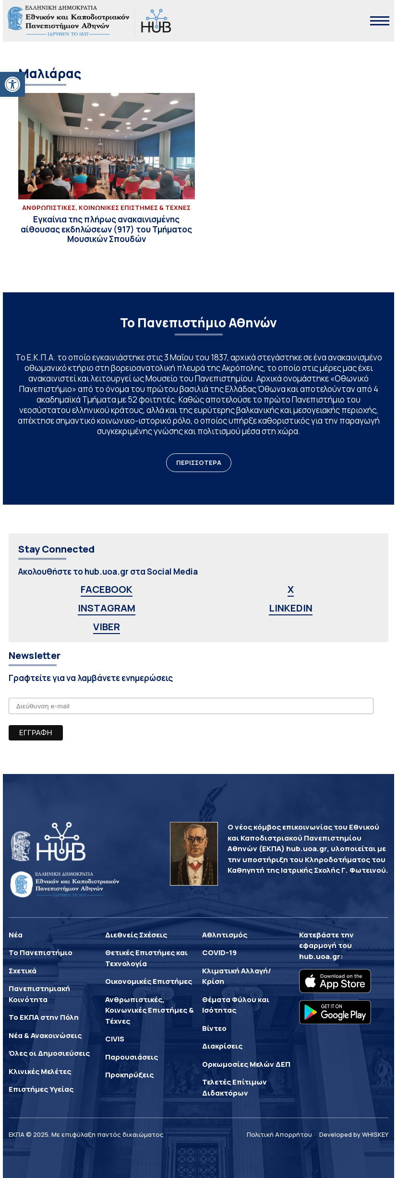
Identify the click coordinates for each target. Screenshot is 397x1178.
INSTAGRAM (106, 607)
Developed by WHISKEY (353, 1134)
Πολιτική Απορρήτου (279, 1134)
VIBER (106, 626)
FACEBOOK (106, 589)
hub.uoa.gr (319, 956)
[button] (12, 84)
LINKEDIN (291, 607)
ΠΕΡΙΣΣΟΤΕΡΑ (198, 462)
